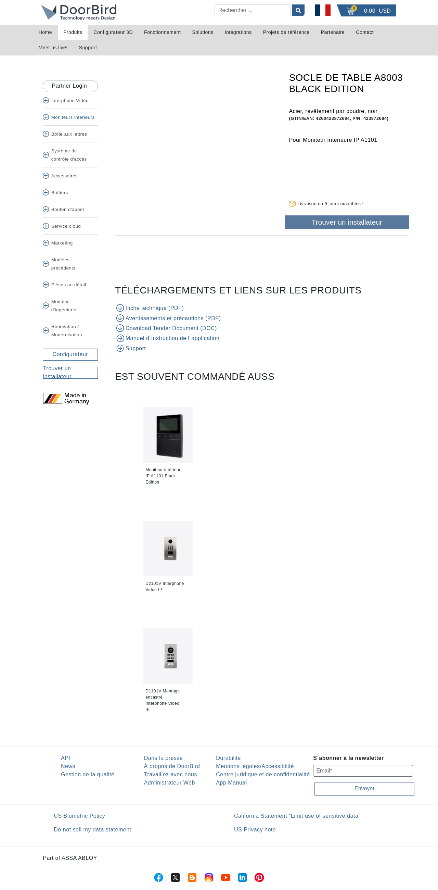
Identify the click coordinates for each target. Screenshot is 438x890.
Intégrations (238, 32)
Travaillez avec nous (170, 774)
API (65, 758)
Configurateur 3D (113, 32)
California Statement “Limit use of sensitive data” (297, 816)
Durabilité (228, 758)
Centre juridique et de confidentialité (263, 774)
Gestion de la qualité (87, 774)
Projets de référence (286, 32)
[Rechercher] (253, 10)
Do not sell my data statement (92, 829)
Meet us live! (53, 47)
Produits (72, 32)
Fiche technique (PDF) (150, 308)
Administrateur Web (169, 783)
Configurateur (70, 354)
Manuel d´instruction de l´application (168, 338)
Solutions (202, 32)
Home (45, 32)
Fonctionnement (162, 32)
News (68, 766)
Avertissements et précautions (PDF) (169, 318)
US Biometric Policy (79, 816)
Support (88, 47)
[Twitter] (45, 409)
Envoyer (365, 788)
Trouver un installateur (347, 222)
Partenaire (333, 32)
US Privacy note (255, 829)
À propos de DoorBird (172, 766)
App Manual (231, 783)
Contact (365, 32)
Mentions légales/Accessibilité (255, 766)
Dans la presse (163, 758)
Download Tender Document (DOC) (167, 328)
